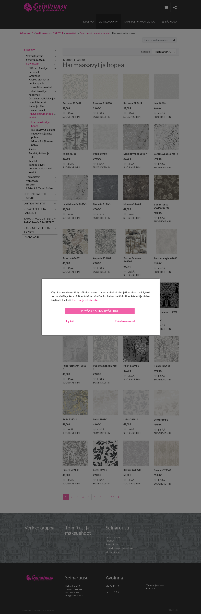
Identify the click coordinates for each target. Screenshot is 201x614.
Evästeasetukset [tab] (125, 321)
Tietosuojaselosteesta (85, 299)
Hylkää (70, 321)
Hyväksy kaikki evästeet (99, 310)
